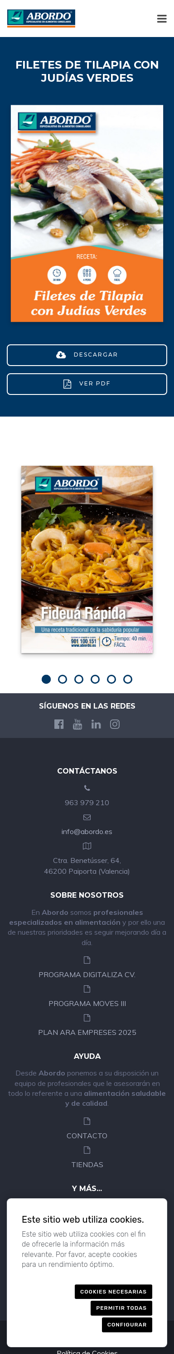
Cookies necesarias (113, 1292)
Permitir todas (121, 1308)
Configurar (127, 1325)
